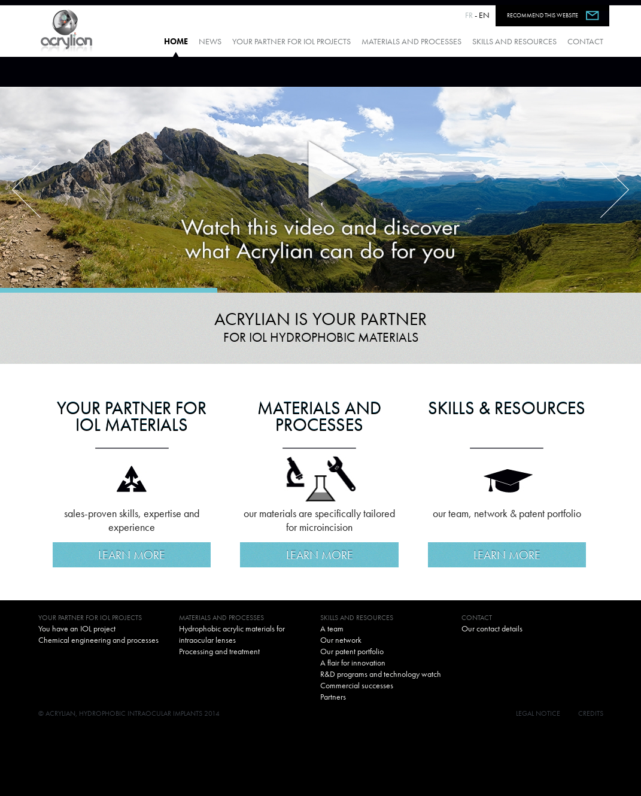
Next (614, 190)
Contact (585, 41)
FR (469, 15)
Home (176, 41)
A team (332, 628)
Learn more (131, 555)
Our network (340, 639)
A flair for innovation (352, 662)
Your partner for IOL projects (291, 41)
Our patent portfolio (352, 651)
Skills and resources (514, 41)
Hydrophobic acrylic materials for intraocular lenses (232, 634)
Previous (26, 190)
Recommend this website (542, 15)
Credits (590, 713)
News (210, 41)
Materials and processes (411, 41)
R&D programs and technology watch (380, 674)
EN (484, 15)
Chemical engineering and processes (98, 639)
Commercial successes (356, 685)
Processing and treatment (219, 651)
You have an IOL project (77, 628)
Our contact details (491, 628)
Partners (333, 696)
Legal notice (538, 713)
